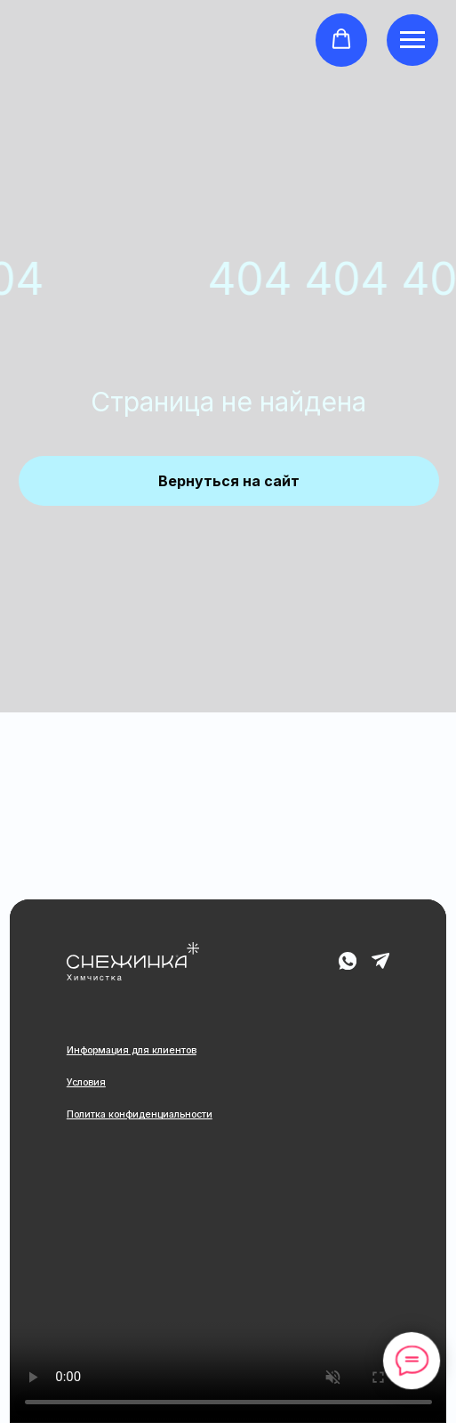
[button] (341, 39)
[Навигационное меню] (412, 40)
